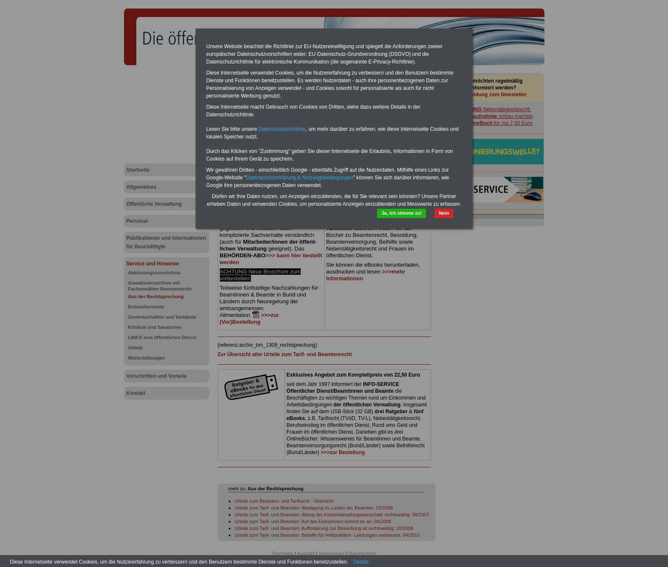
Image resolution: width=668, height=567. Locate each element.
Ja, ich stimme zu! (401, 213)
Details (361, 562)
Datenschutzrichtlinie (282, 129)
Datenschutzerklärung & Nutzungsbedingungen (299, 178)
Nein (444, 213)
